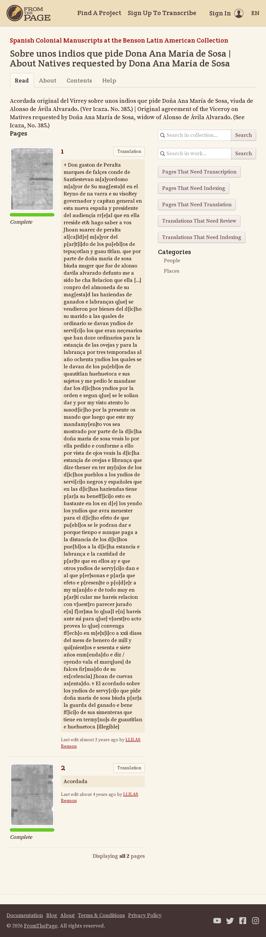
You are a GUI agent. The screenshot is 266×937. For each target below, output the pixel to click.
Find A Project (99, 13)
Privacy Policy (145, 915)
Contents (79, 80)
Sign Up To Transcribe (162, 13)
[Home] (28, 13)
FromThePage (40, 926)
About (47, 80)
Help (109, 80)
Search (243, 135)
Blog (51, 915)
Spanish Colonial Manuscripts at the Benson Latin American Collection (119, 40)
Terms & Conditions (101, 915)
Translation (129, 152)
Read (22, 80)
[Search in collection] (195, 135)
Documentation (25, 915)
